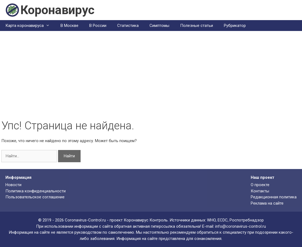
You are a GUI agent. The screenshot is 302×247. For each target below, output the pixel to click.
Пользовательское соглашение (35, 197)
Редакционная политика (274, 197)
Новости (13, 184)
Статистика (128, 25)
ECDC (223, 220)
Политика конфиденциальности (35, 191)
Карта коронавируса (30, 25)
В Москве (69, 25)
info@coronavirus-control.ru (240, 226)
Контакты (260, 191)
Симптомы (159, 25)
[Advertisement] (151, 78)
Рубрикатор (235, 25)
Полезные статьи (196, 25)
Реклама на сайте (267, 203)
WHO (211, 220)
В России (97, 25)
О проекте (260, 184)
